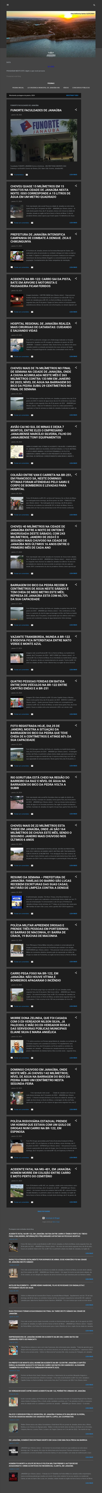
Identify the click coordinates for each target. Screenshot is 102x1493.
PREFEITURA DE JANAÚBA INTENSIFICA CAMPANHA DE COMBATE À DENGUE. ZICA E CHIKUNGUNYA (40, 238)
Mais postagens (44, 1211)
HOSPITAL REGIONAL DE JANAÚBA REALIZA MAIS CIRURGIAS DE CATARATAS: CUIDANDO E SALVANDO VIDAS (41, 327)
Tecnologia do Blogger (51, 1218)
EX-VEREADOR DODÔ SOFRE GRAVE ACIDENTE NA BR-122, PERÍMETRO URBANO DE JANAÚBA (47, 1391)
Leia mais (73, 175)
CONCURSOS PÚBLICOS (81, 88)
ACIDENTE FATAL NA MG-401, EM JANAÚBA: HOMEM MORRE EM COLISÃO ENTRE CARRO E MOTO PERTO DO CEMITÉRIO (40, 1172)
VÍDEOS (66, 88)
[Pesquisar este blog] (51, 76)
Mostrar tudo (72, 95)
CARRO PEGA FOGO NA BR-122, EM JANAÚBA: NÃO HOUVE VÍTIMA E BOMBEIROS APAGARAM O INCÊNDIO (35, 977)
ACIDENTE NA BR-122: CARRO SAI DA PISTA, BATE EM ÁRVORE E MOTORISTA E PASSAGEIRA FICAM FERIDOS (40, 282)
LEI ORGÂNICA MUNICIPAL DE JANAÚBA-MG (44, 88)
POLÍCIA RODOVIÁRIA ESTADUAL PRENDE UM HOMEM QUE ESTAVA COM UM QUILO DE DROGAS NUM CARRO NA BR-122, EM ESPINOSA (40, 1126)
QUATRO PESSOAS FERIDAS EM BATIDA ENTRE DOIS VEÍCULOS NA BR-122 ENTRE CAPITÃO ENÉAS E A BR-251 (38, 685)
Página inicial (18, 88)
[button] (76, 110)
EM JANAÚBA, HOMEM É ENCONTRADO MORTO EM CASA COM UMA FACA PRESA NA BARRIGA (48, 1440)
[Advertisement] (89, 123)
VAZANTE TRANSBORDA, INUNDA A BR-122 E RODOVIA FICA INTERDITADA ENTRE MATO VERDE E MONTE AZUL (40, 640)
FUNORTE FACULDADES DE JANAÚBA (36, 110)
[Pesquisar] (94, 5)
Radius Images (56, 1222)
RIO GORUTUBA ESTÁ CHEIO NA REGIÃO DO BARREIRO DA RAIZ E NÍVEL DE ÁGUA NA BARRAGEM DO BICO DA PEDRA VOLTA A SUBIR (39, 783)
